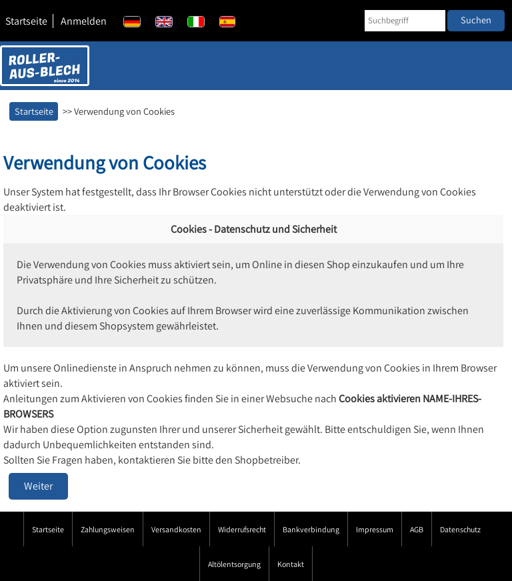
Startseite (26, 21)
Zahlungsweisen (108, 529)
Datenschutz (460, 529)
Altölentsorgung (234, 564)
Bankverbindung (311, 529)
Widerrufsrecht (242, 529)
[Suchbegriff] (405, 20)
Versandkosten (176, 529)
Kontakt (290, 564)
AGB (416, 529)
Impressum (374, 529)
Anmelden (84, 21)
